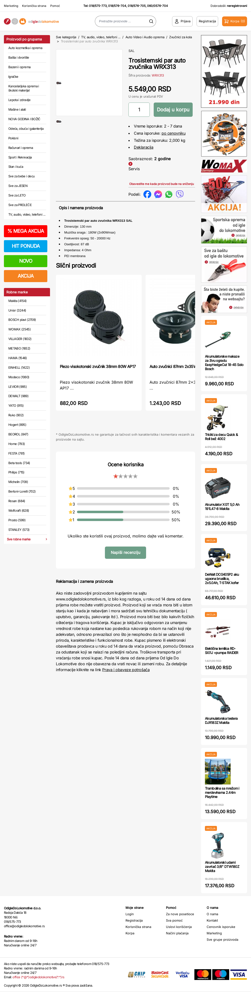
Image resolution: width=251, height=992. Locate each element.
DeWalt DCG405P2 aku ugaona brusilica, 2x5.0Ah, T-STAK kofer (222, 578)
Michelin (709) (18, 482)
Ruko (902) (16, 415)
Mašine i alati (17, 109)
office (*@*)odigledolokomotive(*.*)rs (38, 977)
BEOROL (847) (18, 434)
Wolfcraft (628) (18, 510)
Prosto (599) (16, 520)
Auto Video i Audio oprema (145, 37)
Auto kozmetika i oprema (25, 48)
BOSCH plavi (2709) (22, 320)
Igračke (13, 76)
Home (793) (16, 444)
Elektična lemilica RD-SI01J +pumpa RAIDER (221, 650)
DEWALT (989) (18, 396)
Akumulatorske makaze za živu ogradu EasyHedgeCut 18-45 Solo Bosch (224, 362)
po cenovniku (173, 133)
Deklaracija (143, 147)
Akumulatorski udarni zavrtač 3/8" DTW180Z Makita (222, 866)
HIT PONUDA (26, 246)
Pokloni (13, 138)
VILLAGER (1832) (19, 339)
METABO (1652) (19, 348)
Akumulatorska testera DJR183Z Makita (221, 720)
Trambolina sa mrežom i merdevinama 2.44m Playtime (222, 792)
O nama (212, 914)
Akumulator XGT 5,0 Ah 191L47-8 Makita (222, 506)
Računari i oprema (20, 148)
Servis (134, 168)
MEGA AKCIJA (25, 231)
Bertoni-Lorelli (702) (22, 491)
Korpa (130, 933)
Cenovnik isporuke (221, 927)
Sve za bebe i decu (21, 176)
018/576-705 (137, 6)
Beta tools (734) (19, 463)
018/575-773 (98, 6)
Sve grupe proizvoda (222, 939)
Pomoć (55, 6)
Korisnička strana (34, 6)
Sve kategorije (66, 37)
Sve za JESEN (17, 186)
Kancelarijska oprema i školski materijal (23, 88)
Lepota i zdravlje (19, 100)
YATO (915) (16, 405)
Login (130, 914)
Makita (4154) (17, 301)
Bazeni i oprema (19, 67)
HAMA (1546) (17, 358)
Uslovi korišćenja (179, 927)
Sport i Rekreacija (20, 157)
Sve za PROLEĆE (20, 205)
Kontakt (212, 920)
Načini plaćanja (177, 933)
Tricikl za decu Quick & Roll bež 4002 (221, 436)
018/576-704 (117, 6)
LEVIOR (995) (17, 387)
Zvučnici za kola (180, 37)
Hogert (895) (17, 425)
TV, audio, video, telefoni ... (27, 214)
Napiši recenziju (125, 552)
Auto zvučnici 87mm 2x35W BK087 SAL (183, 366)
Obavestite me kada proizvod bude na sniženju (161, 184)
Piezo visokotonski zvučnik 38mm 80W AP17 (98, 366)
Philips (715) (16, 472)
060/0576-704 (157, 6)
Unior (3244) (17, 310)
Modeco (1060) (18, 377)
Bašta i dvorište (18, 57)
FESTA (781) (16, 453)
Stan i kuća (15, 167)
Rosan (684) (16, 501)
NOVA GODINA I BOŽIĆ (24, 119)
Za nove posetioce (180, 914)
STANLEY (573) (19, 530)
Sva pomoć (174, 920)
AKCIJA (26, 276)
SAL (131, 51)
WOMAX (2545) (19, 329)
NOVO (25, 261)
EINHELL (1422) (19, 367)
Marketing (11, 6)
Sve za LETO (17, 195)
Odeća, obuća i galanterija (25, 129)
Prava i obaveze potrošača (126, 669)
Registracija (134, 920)
